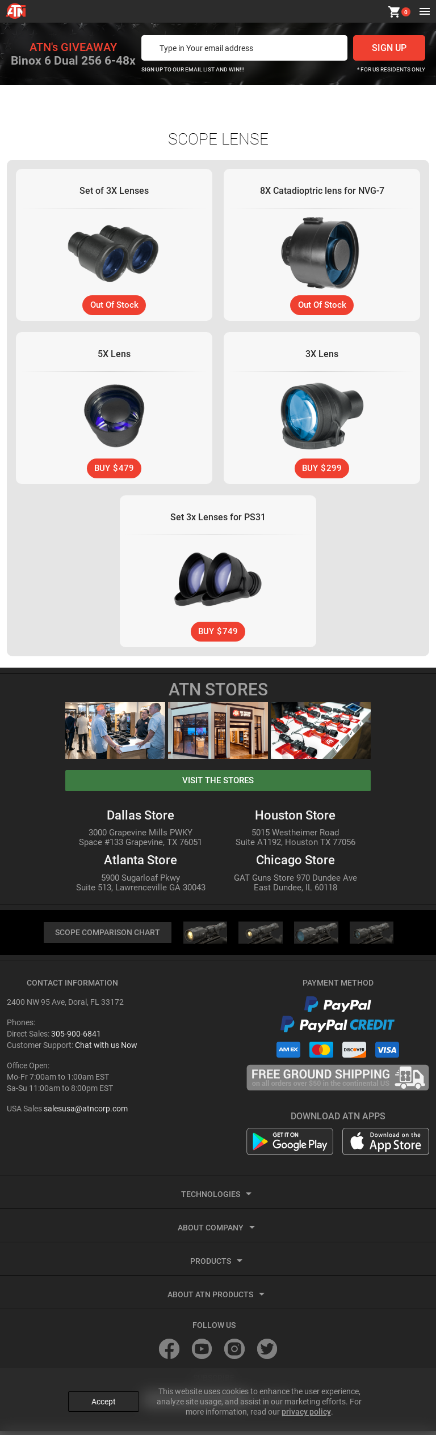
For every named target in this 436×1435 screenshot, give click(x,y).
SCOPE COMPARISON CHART (107, 936)
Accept (103, 1397)
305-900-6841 (76, 1037)
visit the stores (218, 783)
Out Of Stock (114, 305)
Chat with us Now (106, 1049)
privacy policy (306, 1407)
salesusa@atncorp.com (86, 1112)
